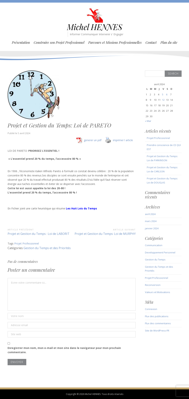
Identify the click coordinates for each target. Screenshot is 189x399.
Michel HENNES (94, 27)
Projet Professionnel (26, 243)
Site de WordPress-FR (157, 330)
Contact (151, 42)
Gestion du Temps (155, 259)
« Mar (148, 121)
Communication (153, 245)
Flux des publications (156, 316)
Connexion (151, 309)
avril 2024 (150, 214)
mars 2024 (150, 221)
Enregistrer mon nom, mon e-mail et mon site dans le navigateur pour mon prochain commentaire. (64, 350)
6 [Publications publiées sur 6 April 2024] (166, 94)
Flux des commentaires (158, 323)
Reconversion (152, 285)
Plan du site (168, 42)
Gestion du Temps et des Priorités (47, 248)
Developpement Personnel (160, 252)
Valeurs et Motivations (157, 292)
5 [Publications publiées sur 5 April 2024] (162, 94)
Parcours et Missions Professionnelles (115, 42)
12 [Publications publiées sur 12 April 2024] (163, 99)
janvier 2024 (151, 228)
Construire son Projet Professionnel (59, 42)
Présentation (21, 42)
